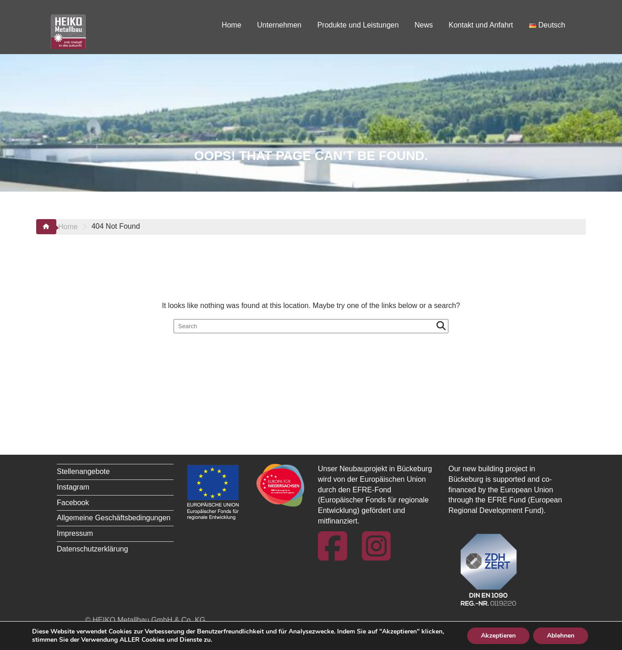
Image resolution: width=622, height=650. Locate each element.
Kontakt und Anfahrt (481, 25)
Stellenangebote (83, 471)
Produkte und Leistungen (358, 25)
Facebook (73, 503)
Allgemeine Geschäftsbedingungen (113, 518)
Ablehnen (560, 635)
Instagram (73, 487)
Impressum (75, 533)
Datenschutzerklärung (92, 549)
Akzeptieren (498, 635)
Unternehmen (279, 25)
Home (231, 25)
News (424, 25)
